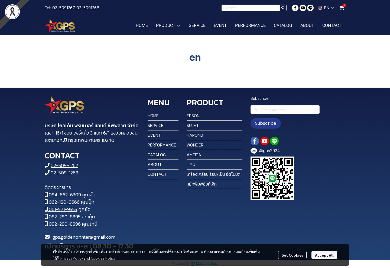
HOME (153, 115)
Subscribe (265, 123)
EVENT (154, 135)
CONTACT (157, 174)
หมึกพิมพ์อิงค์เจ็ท (202, 184)
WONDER (195, 145)
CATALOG (157, 154)
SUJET (193, 125)
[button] (254, 7)
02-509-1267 (64, 165)
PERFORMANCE (162, 145)
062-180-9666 (62, 202)
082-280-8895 (64, 216)
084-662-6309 (63, 194)
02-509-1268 (61, 172)
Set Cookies (292, 255)
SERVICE (156, 125)
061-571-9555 (61, 209)
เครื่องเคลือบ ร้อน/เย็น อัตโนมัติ (213, 174)
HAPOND (195, 135)
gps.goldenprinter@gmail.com (84, 237)
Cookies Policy (103, 258)
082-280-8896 (65, 224)
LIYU (191, 164)
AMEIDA (194, 154)
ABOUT (155, 164)
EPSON (193, 115)
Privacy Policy (71, 258)
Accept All (324, 255)
